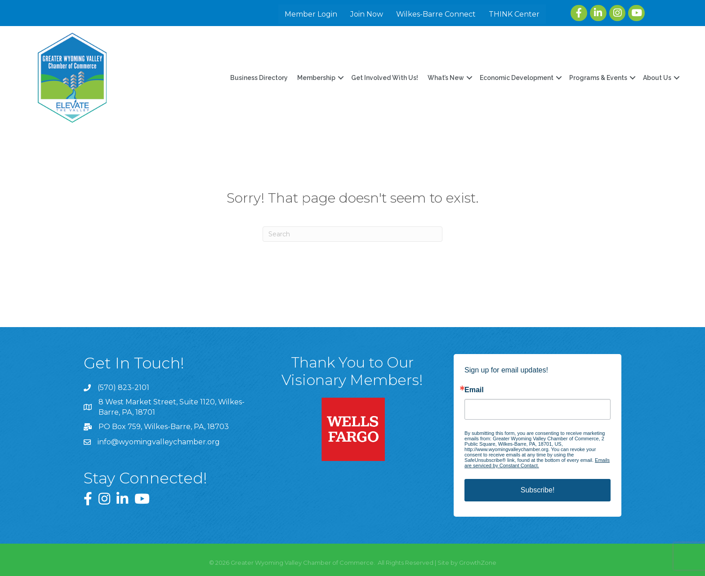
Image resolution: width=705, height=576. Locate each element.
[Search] (352, 234)
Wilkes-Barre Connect (437, 14)
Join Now (367, 14)
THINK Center (515, 14)
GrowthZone (477, 562)
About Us (657, 77)
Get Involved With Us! (384, 77)
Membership (316, 77)
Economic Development (516, 77)
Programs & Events (598, 77)
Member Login (312, 14)
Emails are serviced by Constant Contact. (537, 462)
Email (474, 390)
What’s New (446, 77)
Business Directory (259, 77)
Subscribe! (538, 490)
